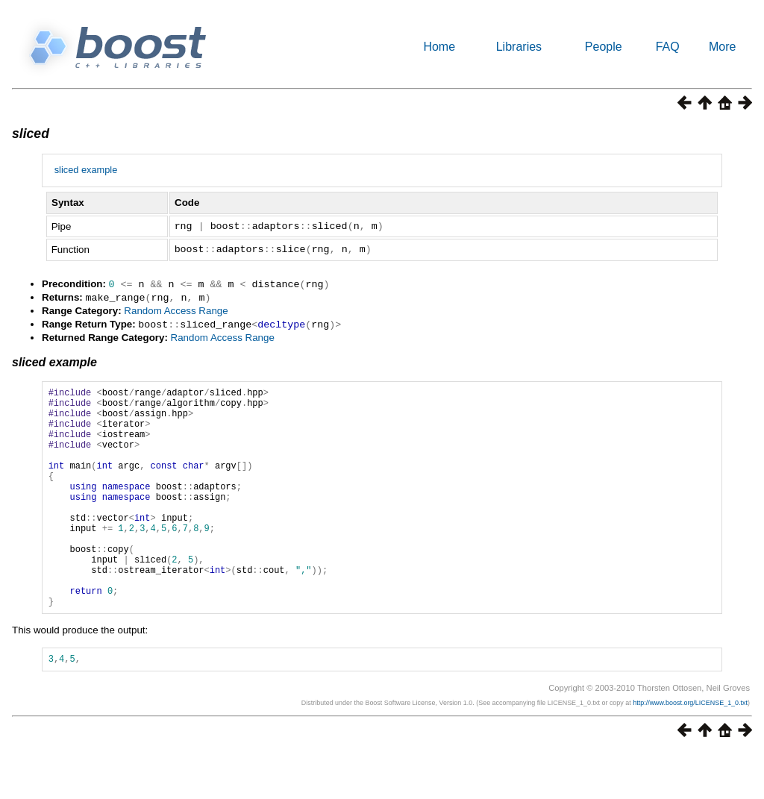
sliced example (86, 169)
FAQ (668, 46)
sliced (30, 133)
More (722, 46)
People (603, 46)
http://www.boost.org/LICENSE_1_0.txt (690, 749)
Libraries (519, 46)
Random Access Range (176, 309)
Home (439, 46)
